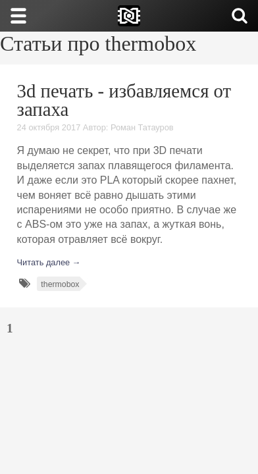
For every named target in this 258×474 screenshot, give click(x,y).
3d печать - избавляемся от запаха (124, 100)
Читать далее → (49, 262)
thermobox (60, 284)
